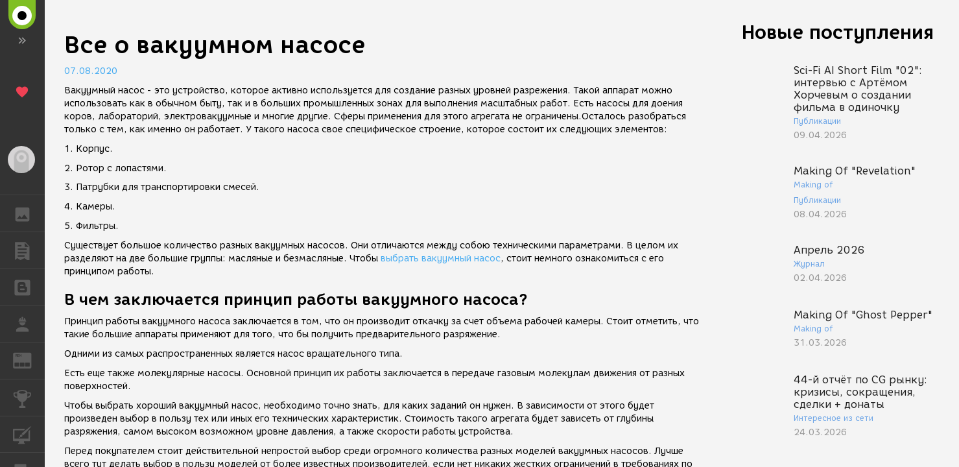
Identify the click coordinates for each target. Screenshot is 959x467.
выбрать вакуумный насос (441, 258)
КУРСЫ (29, 433)
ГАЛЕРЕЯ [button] (29, 213)
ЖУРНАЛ (29, 359)
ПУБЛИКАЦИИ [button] (29, 250)
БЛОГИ (29, 286)
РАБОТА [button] (29, 323)
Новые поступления (838, 32)
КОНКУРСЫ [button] (29, 397)
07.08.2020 (90, 71)
